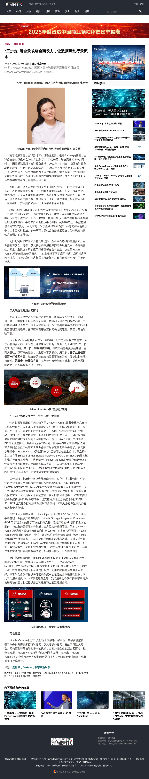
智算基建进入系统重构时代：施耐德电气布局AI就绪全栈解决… (112, 207)
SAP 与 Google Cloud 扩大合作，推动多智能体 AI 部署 (113, 177)
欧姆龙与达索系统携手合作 (106, 185)
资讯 (7, 44)
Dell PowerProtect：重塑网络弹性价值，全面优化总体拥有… (111, 167)
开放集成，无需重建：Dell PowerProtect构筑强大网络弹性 (113, 112)
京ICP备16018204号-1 (121, 759)
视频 (87, 11)
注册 (136, 4)
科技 (38, 11)
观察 (48, 11)
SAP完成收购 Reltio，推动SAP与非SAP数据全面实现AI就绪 (113, 138)
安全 (67, 11)
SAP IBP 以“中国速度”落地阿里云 (110, 216)
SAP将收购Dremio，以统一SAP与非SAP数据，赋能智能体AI (111, 148)
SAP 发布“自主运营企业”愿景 (108, 123)
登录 (142, 4)
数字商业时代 (39, 63)
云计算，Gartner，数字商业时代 (31, 667)
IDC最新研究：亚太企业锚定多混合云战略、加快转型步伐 (112, 158)
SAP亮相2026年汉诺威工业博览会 (110, 199)
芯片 (77, 11)
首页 (9, 11)
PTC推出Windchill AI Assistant (109, 130)
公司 (18, 11)
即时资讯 (99, 83)
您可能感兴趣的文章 (16, 687)
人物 (28, 11)
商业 (57, 11)
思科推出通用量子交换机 (105, 192)
